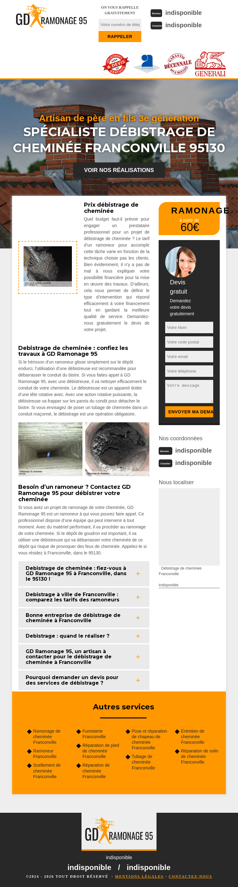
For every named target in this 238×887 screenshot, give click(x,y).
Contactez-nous (190, 876)
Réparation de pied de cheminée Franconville (100, 751)
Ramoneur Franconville (44, 753)
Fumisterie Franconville (94, 734)
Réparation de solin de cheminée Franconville (199, 756)
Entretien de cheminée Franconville (193, 737)
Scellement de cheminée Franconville (47, 771)
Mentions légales (139, 876)
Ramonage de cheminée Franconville (46, 737)
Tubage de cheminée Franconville (143, 762)
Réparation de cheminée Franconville (96, 771)
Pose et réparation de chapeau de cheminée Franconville (149, 740)
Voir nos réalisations (119, 170)
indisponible (183, 12)
